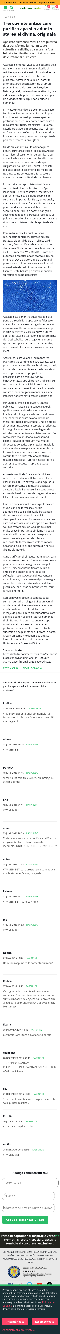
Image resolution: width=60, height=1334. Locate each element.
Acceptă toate (15, 1321)
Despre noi (8, 1253)
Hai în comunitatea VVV (41, 1256)
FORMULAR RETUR (23, 1253)
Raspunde (35, 708)
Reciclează (30, 1260)
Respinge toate (44, 1321)
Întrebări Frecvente (47, 1260)
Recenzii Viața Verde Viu (45, 1253)
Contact (30, 1263)
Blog (12, 16)
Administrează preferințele (18, 1330)
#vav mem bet (11, 667)
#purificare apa (32, 667)
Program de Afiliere (13, 1260)
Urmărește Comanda (17, 1256)
